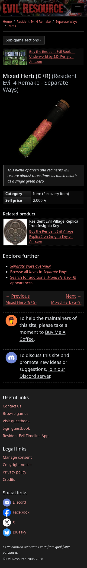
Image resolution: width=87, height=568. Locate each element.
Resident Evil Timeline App (25, 435)
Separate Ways (66, 21)
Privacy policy (14, 472)
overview (30, 266)
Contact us (12, 406)
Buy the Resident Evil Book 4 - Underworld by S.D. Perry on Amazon (52, 56)
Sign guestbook (16, 428)
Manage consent (17, 457)
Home (7, 21)
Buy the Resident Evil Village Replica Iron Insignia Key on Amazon (51, 236)
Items (12, 26)
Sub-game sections (22, 40)
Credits (9, 479)
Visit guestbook (16, 420)
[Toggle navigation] (77, 8)
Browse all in (38, 271)
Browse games (15, 413)
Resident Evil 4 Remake (34, 21)
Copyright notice (17, 464)
